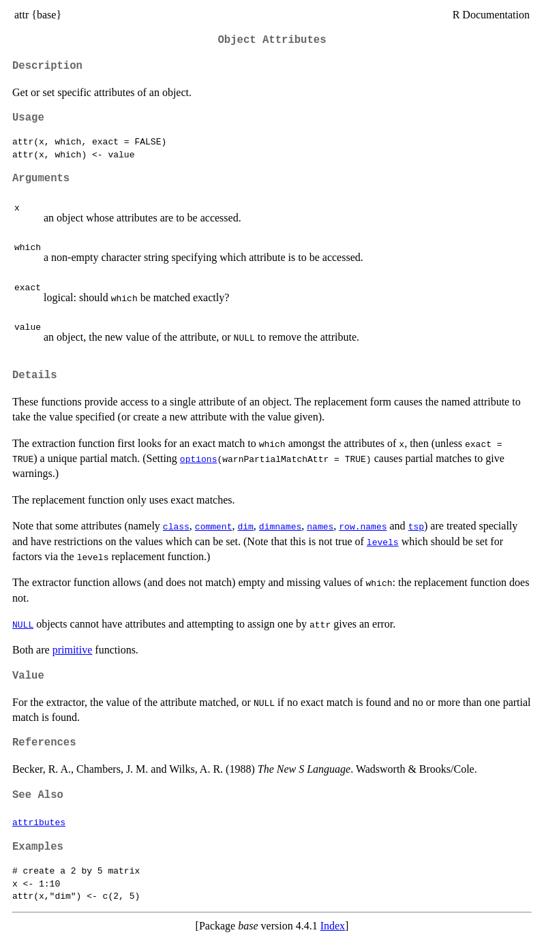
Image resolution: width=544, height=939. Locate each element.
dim (245, 526)
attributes (38, 822)
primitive (72, 650)
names (320, 526)
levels (383, 542)
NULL (22, 624)
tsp (416, 526)
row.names (363, 526)
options (198, 458)
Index (332, 926)
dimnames (280, 526)
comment (213, 526)
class (176, 526)
